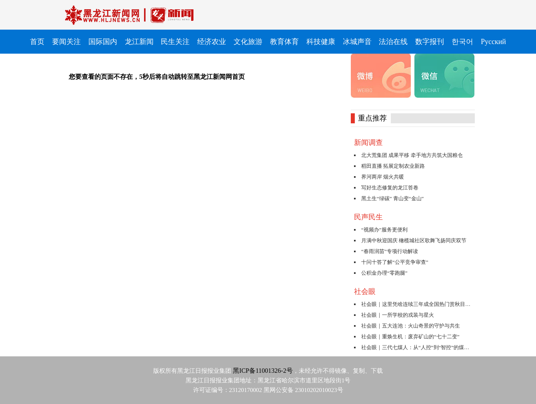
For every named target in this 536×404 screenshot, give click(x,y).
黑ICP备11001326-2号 (263, 370)
